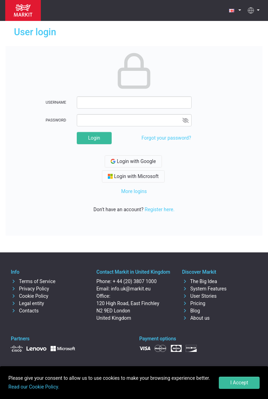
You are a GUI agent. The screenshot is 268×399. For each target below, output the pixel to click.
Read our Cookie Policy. (33, 387)
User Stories (199, 296)
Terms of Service (33, 281)
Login (94, 138)
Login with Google (133, 161)
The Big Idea (199, 281)
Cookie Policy (29, 296)
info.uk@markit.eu (131, 288)
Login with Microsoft (133, 176)
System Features (204, 288)
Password (56, 120)
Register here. (160, 209)
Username (56, 102)
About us (196, 318)
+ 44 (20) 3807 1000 (135, 281)
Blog (191, 310)
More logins (134, 191)
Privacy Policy (30, 288)
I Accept (239, 382)
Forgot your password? (166, 138)
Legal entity (27, 303)
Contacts (25, 310)
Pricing (194, 303)
